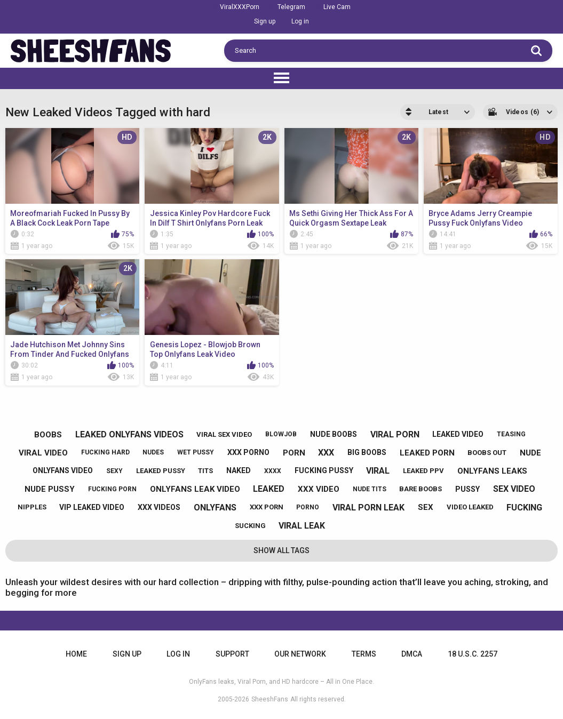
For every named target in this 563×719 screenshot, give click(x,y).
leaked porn (427, 453)
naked (238, 470)
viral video (43, 453)
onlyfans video (63, 470)
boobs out (486, 453)
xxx (326, 453)
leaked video (457, 434)
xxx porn (266, 507)
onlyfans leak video (195, 489)
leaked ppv (423, 471)
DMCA (411, 654)
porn (294, 453)
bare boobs (420, 489)
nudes (153, 452)
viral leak (302, 526)
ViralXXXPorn (239, 7)
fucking (524, 507)
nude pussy (50, 489)
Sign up (264, 21)
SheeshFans (269, 699)
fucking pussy (324, 470)
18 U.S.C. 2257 (472, 654)
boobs (48, 435)
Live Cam (337, 7)
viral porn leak (368, 507)
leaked (268, 489)
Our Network (300, 654)
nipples (32, 507)
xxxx (272, 471)
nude (530, 453)
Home (76, 654)
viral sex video (224, 434)
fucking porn (112, 489)
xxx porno (248, 452)
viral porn (394, 434)
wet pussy (195, 452)
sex (425, 507)
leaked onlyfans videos (129, 434)
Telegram (291, 7)
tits (205, 471)
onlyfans (215, 507)
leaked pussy (160, 471)
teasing (511, 434)
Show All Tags (281, 550)
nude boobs (333, 434)
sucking (250, 526)
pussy (467, 489)
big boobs (366, 452)
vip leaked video (91, 507)
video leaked (470, 507)
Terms (364, 654)
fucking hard (105, 452)
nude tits (369, 489)
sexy (114, 471)
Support (232, 654)
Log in (300, 21)
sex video (514, 489)
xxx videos (159, 507)
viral (378, 471)
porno (307, 507)
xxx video (318, 489)
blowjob (281, 434)
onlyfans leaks (492, 471)
